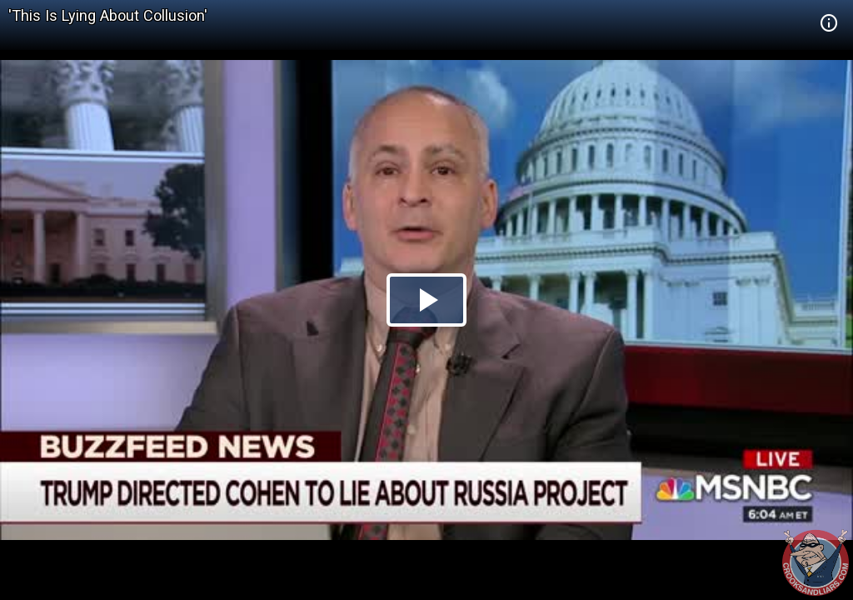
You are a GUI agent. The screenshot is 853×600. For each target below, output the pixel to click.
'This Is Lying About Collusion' (107, 15)
